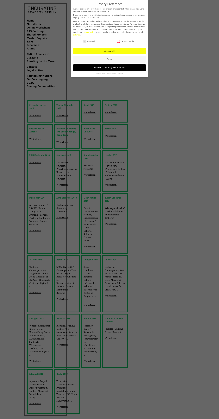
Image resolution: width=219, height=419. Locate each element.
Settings (76, 34)
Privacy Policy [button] (111, 72)
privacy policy (88, 31)
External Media (125, 40)
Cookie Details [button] (101, 72)
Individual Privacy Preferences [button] (109, 66)
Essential (89, 40)
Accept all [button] (109, 50)
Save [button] (109, 58)
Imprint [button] (120, 72)
